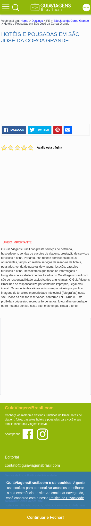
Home (24, 21)
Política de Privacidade (66, 498)
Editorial (12, 457)
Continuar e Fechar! (45, 517)
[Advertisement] (45, 84)
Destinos (37, 21)
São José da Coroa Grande (71, 21)
